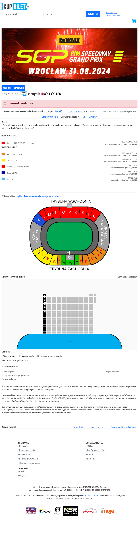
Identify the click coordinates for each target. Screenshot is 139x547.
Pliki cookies (24, 454)
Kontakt (90, 454)
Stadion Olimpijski (50, 117)
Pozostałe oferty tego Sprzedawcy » (88, 427)
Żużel (58, 111)
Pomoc (90, 459)
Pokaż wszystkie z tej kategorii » (124, 427)
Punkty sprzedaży (27, 450)
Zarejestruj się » (111, 12)
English (22, 475)
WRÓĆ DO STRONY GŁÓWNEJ (13, 88)
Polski (22, 471)
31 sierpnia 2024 (74, 111)
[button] (17, 372)
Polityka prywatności (28, 459)
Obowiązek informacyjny (30, 463)
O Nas (90, 446)
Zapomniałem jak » (113, 15)
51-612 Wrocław (90, 117)
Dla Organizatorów (96, 450)
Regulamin (24, 446)
